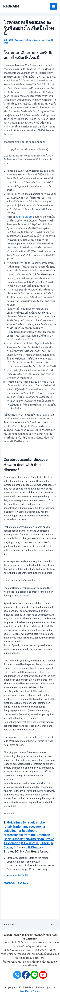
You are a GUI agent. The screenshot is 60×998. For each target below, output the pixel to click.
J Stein (45, 843)
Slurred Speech (24, 216)
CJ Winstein (29, 843)
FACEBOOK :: (10, 883)
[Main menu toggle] (53, 6)
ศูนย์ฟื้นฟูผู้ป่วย (47, 954)
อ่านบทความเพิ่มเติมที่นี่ (16, 875)
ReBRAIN (11, 6)
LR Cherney (34, 847)
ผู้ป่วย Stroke (35, 942)
